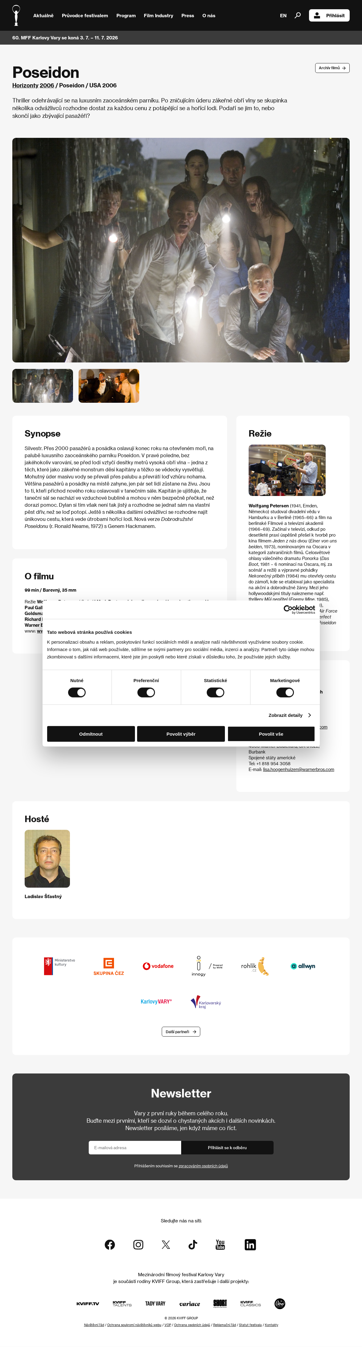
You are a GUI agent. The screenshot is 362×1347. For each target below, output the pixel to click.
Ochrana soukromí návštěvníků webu (134, 1325)
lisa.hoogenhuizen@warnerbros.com (298, 769)
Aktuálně (43, 15)
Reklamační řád (224, 1325)
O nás (208, 15)
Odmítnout (91, 733)
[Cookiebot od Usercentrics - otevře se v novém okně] (288, 609)
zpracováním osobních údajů (203, 1166)
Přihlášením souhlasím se (181, 1166)
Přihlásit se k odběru (227, 1148)
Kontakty (271, 1325)
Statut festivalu (250, 1325)
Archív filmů (329, 68)
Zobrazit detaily (286, 715)
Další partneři (177, 1032)
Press (187, 15)
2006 (47, 85)
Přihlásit (329, 15)
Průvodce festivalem (85, 15)
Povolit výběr (180, 733)
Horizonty (25, 85)
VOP (168, 1325)
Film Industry (158, 15)
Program (126, 15)
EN (283, 15)
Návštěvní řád (94, 1325)
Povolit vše (271, 733)
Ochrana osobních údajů (192, 1325)
